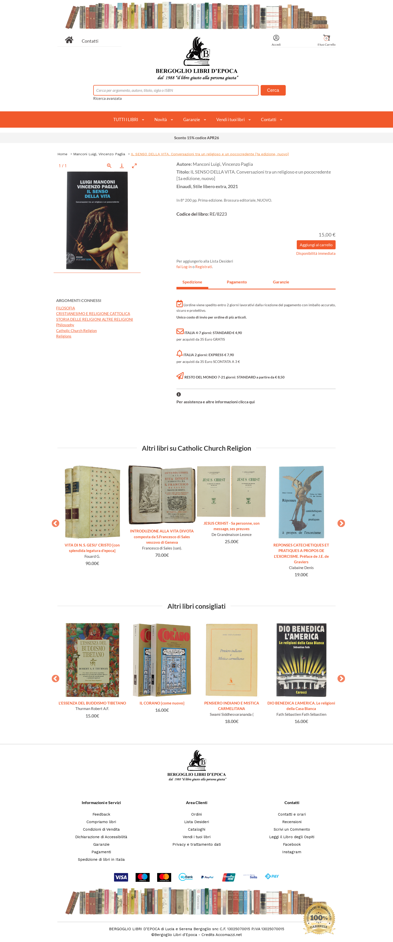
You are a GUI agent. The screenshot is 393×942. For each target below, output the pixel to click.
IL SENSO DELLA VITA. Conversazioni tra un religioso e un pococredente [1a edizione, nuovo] (210, 154)
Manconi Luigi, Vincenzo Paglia (99, 154)
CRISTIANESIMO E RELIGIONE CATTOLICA (93, 313)
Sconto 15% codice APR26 (196, 137)
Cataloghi (196, 829)
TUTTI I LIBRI (125, 119)
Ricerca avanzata (107, 98)
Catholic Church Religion (76, 330)
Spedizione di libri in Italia (101, 859)
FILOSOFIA (65, 308)
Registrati (203, 266)
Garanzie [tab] (281, 281)
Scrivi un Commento (292, 829)
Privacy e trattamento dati (196, 844)
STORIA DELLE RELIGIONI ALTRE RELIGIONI (94, 319)
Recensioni (292, 822)
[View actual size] (109, 166)
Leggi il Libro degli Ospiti (291, 837)
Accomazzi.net (229, 934)
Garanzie (191, 119)
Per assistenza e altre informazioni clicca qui (215, 401)
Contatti (90, 41)
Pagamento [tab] (237, 281)
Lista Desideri (196, 822)
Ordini (196, 814)
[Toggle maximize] (134, 166)
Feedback (101, 814)
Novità (160, 119)
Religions (63, 336)
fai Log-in (184, 266)
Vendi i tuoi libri (230, 119)
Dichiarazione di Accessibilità (101, 837)
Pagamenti (101, 852)
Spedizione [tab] (192, 281)
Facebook (292, 844)
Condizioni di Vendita (101, 829)
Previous (53, 521)
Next (339, 521)
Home (62, 154)
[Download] (122, 166)
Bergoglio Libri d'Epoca (175, 934)
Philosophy (65, 325)
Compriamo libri (101, 822)
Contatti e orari (292, 814)
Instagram (291, 852)
